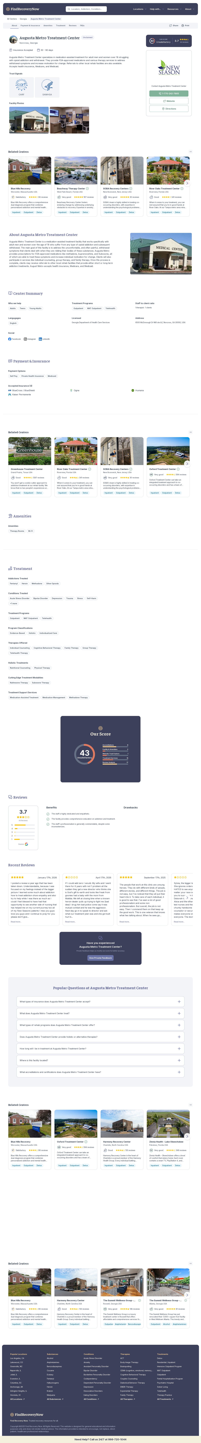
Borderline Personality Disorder (97, 1375)
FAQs (82, 25)
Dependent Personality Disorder (97, 1383)
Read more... (16, 922)
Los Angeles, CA (17, 1358)
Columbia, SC (16, 1383)
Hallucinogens (53, 1383)
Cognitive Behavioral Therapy (133, 1375)
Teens (22, 308)
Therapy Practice (164, 1395)
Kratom (50, 1391)
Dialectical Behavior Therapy (132, 1383)
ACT (122, 1358)
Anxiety (87, 1362)
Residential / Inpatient (166, 1362)
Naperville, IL (15, 1370)
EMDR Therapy (126, 1387)
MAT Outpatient (163, 1370)
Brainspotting (125, 1366)
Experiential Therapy (129, 1391)
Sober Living (162, 1387)
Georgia (23, 19)
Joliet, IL (13, 1375)
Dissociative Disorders (93, 1391)
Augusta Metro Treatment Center (46, 19)
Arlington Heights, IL (18, 1391)
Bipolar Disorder (40, 598)
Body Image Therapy (129, 1362)
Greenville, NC (16, 1366)
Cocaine (50, 1370)
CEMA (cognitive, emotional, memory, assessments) (136, 1370)
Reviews (73, 25)
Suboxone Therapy (40, 683)
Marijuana (51, 1395)
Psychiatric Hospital (165, 1383)
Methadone (37, 583)
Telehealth (161, 1391)
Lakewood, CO (16, 1362)
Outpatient (161, 1375)
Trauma (69, 598)
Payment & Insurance (30, 25)
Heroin (25, 583)
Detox (159, 1358)
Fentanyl (14, 583)
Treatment (60, 25)
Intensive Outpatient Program (169, 1366)
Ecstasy (50, 1375)
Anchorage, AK (16, 1387)
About (14, 25)
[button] (100, 1002)
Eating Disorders (91, 1395)
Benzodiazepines (54, 1366)
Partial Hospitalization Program (170, 1379)
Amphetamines (53, 1362)
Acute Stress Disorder (93, 1358)
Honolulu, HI (15, 1395)
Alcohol (50, 1358)
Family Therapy (126, 1395)
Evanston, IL (15, 1379)
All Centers (12, 19)
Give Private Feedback (100, 958)
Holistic (32, 633)
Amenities (48, 25)
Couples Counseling (128, 1379)
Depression (57, 598)
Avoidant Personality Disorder (96, 1366)
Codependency (90, 1379)
